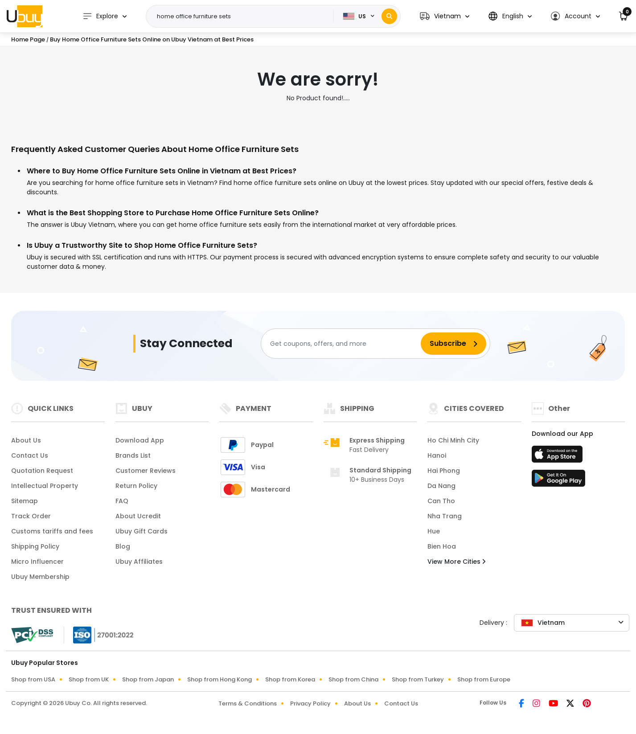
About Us (26, 440)
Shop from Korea (290, 679)
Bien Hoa (441, 546)
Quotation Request (42, 470)
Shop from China (353, 679)
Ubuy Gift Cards (141, 531)
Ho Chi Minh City (453, 440)
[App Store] (558, 457)
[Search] (389, 16)
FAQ (121, 500)
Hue (433, 531)
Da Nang (441, 485)
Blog (122, 546)
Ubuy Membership (40, 576)
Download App (139, 440)
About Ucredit (138, 516)
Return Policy (136, 485)
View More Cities (456, 561)
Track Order (31, 516)
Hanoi (436, 455)
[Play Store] (558, 481)
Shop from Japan (148, 679)
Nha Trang (444, 516)
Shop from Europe (483, 679)
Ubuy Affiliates (139, 561)
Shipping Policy (35, 546)
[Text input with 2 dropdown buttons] (243, 16)
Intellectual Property (44, 485)
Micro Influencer (37, 561)
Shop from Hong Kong (219, 679)
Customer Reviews (145, 470)
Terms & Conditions (247, 703)
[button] (444, 16)
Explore (100, 16)
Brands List (133, 455)
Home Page (28, 39)
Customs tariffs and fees (52, 531)
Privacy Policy (310, 703)
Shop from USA (33, 679)
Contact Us (29, 455)
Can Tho (441, 500)
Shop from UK (89, 679)
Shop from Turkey (418, 679)
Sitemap (24, 500)
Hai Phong (443, 470)
